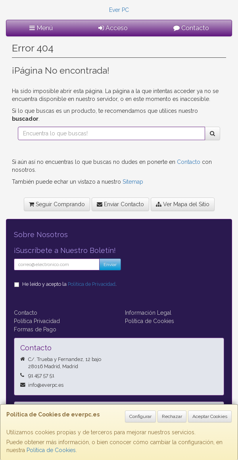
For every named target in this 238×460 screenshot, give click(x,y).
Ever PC (119, 10)
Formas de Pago (35, 329)
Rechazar (172, 416)
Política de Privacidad (91, 284)
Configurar (140, 416)
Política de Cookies (51, 450)
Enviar (110, 264)
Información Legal (148, 313)
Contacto (191, 28)
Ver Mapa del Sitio (182, 204)
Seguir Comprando (57, 204)
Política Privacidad (37, 321)
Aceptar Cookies (209, 416)
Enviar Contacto (120, 204)
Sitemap (133, 182)
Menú (41, 28)
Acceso (113, 28)
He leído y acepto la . (69, 284)
